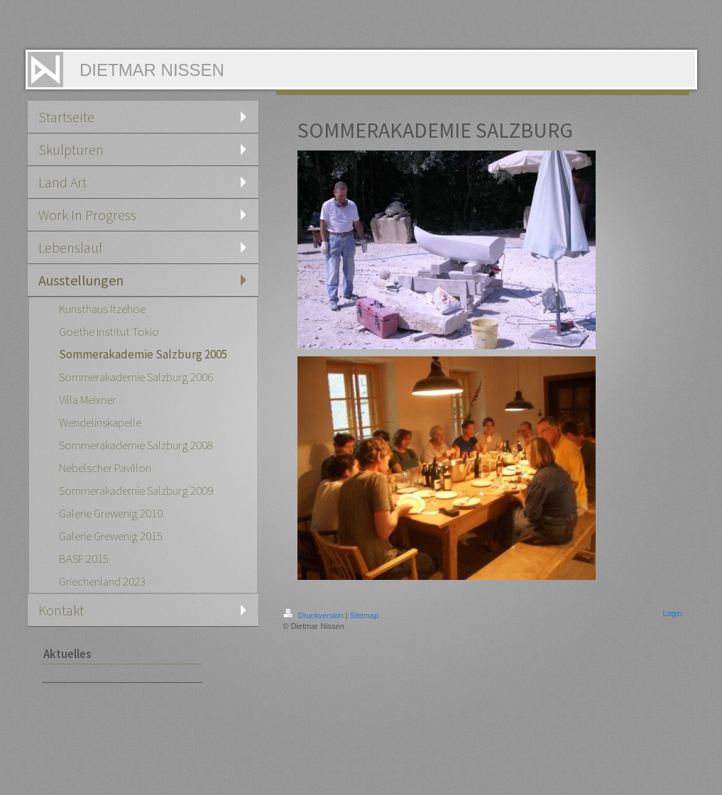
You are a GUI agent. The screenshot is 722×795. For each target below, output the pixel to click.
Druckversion (314, 615)
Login (672, 613)
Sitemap (364, 615)
